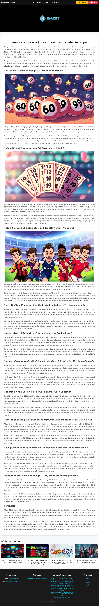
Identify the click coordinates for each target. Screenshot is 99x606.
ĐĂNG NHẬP (82, 2)
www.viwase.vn (8, 2)
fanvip (87, 585)
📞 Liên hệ (55, 2)
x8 (87, 580)
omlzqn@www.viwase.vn (13, 581)
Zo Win (87, 582)
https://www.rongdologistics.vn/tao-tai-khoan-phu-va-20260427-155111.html (62, 594)
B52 (87, 578)
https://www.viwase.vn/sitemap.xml (37, 578)
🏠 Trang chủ (37, 2)
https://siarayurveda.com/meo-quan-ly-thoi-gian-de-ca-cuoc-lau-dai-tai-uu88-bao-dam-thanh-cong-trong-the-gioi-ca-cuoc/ (62, 588)
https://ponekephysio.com (62, 598)
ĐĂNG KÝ (93, 2)
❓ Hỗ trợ (47, 2)
